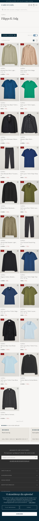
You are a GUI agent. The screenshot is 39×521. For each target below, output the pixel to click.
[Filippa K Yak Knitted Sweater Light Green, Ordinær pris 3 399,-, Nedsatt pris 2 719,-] (9, 231)
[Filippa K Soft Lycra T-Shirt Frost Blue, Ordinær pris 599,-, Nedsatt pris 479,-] (9, 368)
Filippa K (3, 14)
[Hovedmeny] (36, 5)
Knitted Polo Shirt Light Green (8, 70)
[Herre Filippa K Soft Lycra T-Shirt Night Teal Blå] (29, 261)
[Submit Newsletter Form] (36, 457)
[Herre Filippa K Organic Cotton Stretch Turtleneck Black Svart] (9, 261)
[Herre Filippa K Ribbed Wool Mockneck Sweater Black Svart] (9, 192)
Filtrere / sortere (9, 35)
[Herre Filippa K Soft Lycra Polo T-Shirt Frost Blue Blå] (29, 330)
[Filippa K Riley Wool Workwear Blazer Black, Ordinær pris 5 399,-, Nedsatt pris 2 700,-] (9, 128)
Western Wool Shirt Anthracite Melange (26, 139)
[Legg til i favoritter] (17, 45)
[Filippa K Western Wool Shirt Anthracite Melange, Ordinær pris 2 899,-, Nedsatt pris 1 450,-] (29, 128)
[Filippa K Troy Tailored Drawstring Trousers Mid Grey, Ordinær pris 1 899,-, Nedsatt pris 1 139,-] (29, 231)
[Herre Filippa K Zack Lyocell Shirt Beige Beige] (29, 55)
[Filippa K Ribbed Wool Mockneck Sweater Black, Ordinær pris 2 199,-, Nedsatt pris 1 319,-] (9, 196)
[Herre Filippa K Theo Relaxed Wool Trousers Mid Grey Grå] (9, 158)
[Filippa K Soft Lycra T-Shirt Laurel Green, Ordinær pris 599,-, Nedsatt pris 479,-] (29, 300)
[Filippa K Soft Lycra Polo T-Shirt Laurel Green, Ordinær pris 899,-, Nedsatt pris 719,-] (29, 196)
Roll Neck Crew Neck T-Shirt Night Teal (9, 105)
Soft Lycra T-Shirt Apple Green (27, 105)
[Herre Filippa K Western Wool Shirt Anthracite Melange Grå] (29, 124)
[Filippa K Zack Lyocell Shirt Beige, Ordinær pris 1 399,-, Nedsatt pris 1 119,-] (29, 59)
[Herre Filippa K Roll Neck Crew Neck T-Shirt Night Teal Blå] (9, 89)
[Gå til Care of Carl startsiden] (7, 5)
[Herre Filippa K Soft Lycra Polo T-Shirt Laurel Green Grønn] (29, 192)
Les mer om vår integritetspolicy (19, 461)
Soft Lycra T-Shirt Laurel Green (27, 311)
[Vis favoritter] (31, 5)
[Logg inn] (29, 5)
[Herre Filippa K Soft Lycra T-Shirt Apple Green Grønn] (29, 89)
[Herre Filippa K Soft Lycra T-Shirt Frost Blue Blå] (9, 364)
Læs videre (32, 502)
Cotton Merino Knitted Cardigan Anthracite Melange (9, 414)
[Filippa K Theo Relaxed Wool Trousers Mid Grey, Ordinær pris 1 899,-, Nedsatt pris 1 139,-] (9, 162)
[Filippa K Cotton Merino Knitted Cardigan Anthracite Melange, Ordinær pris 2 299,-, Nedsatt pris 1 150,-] (9, 403)
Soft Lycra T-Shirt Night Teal (28, 277)
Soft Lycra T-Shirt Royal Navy (29, 173)
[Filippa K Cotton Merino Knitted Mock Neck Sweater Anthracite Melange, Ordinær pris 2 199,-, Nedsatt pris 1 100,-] (29, 368)
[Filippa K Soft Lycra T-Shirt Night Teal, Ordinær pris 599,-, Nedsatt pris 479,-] (29, 265)
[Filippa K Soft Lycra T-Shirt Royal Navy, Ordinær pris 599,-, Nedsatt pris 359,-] (29, 162)
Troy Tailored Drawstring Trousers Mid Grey (27, 242)
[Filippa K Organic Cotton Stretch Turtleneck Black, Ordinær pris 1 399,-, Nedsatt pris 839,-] (9, 265)
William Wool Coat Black (8, 346)
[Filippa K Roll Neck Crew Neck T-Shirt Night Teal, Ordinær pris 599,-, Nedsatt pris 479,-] (9, 93)
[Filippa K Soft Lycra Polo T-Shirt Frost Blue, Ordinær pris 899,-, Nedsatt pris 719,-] (29, 334)
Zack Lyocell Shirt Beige (27, 70)
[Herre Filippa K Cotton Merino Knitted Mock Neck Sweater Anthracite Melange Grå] (29, 364)
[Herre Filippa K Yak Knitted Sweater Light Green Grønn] (9, 227)
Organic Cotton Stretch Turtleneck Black (7, 277)
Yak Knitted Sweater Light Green (8, 242)
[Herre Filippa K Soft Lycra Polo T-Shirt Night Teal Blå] (9, 296)
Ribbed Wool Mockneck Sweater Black (7, 208)
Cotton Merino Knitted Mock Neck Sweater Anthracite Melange (28, 380)
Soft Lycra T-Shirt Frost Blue (9, 380)
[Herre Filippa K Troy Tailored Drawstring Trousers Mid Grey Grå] (29, 227)
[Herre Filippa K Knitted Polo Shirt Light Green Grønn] (9, 55)
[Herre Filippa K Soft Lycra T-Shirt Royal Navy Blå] (29, 158)
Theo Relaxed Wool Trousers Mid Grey (9, 174)
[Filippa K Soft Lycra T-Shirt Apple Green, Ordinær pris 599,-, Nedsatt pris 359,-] (29, 93)
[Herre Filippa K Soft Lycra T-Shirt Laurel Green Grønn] (29, 296)
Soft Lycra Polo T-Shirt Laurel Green (29, 208)
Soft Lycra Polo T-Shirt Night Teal (9, 311)
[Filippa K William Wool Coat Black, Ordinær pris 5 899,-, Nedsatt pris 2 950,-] (9, 334)
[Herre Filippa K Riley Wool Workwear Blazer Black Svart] (9, 124)
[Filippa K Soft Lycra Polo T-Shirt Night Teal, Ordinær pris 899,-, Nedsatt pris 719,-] (9, 300)
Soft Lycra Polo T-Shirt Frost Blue (29, 346)
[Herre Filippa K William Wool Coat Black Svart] (9, 330)
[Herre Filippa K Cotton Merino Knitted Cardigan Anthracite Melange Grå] (9, 399)
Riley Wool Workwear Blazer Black (9, 139)
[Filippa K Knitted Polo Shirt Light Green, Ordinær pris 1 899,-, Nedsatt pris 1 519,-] (9, 59)
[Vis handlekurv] (34, 5)
